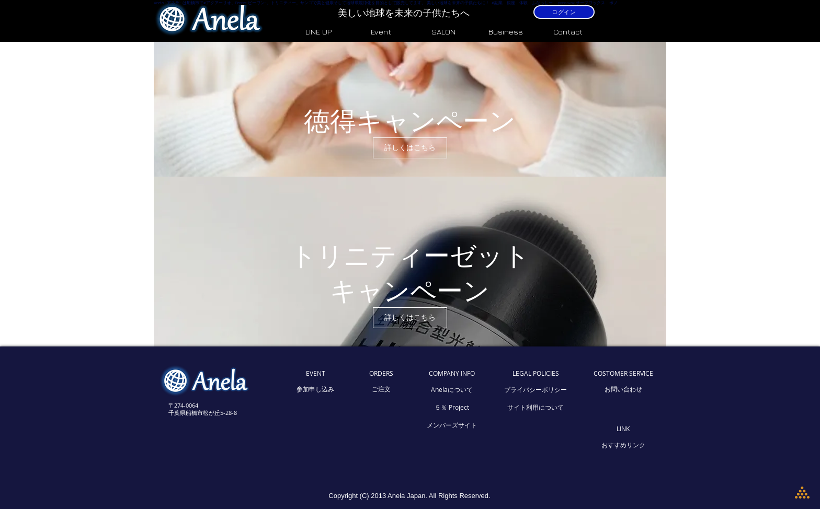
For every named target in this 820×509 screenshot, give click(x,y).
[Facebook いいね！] (210, 456)
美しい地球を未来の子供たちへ (405, 12)
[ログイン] (564, 12)
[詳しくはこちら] (410, 147)
